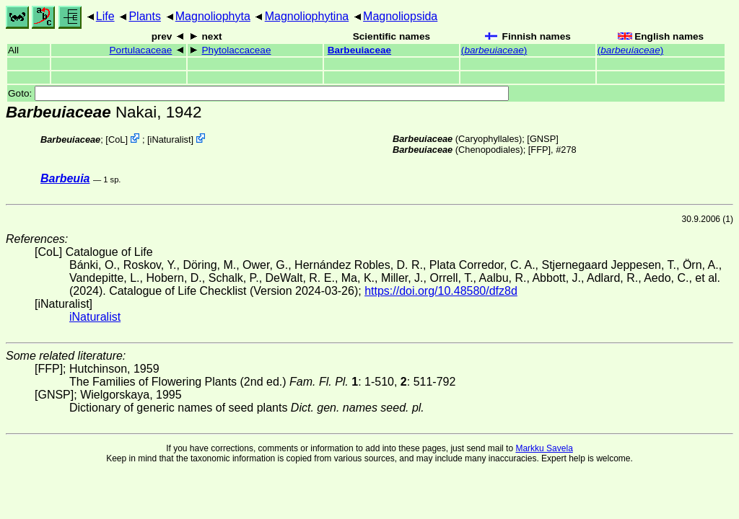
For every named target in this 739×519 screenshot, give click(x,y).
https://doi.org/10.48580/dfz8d (440, 291)
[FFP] (539, 149)
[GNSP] (542, 138)
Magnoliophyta (212, 16)
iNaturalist (170, 139)
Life (105, 16)
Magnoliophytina (307, 16)
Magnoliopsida (400, 16)
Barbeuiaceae (359, 50)
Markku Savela (543, 448)
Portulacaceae (141, 50)
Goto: (258, 93)
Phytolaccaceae (236, 50)
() (494, 50)
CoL (116, 139)
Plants (144, 16)
